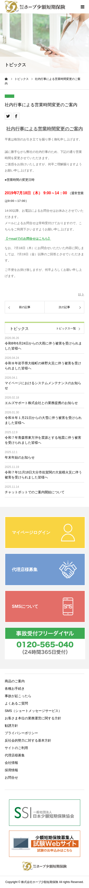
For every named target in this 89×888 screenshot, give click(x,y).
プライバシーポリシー (21, 733)
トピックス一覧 (66, 328)
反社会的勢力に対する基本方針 (28, 740)
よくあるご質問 (16, 703)
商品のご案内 (15, 681)
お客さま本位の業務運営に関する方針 (33, 718)
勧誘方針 (11, 725)
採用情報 (11, 770)
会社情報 (11, 763)
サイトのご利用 (16, 748)
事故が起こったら (18, 696)
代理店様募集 (15, 755)
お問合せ (11, 777)
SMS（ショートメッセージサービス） (33, 711)
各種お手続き (15, 688)
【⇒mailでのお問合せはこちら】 (28, 238)
